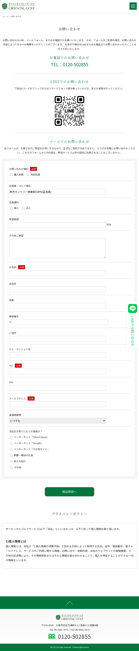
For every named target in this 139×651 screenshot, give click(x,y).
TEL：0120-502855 (69, 64)
